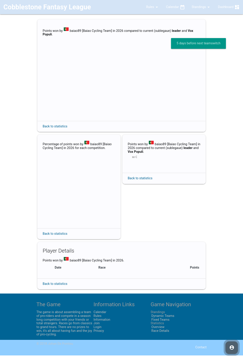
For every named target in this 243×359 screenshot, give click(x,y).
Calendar (175, 7)
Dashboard (229, 7)
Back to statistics (55, 126)
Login (98, 331)
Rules (149, 7)
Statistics (157, 327)
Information (102, 323)
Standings (201, 7)
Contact (201, 351)
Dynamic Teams (162, 320)
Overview (157, 331)
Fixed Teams (160, 323)
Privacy (99, 334)
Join (97, 327)
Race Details (160, 334)
